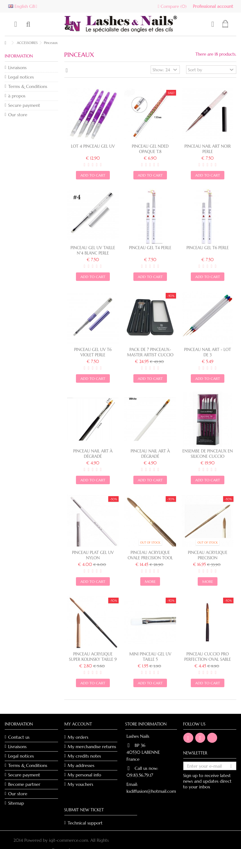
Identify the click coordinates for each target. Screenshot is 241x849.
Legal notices (21, 77)
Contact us (18, 737)
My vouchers (81, 784)
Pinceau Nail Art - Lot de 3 (207, 352)
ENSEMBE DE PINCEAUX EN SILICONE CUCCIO (207, 453)
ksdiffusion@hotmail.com (151, 791)
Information (19, 56)
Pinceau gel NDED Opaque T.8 (150, 149)
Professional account (213, 6)
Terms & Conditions (27, 86)
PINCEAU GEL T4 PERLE (150, 247)
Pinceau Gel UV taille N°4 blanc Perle (93, 250)
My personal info (84, 775)
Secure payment (24, 105)
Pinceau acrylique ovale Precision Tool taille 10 (150, 558)
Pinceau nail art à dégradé (92, 453)
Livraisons (17, 67)
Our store (17, 115)
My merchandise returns (92, 746)
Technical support (85, 823)
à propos (16, 96)
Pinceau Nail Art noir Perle (208, 149)
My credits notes (84, 756)
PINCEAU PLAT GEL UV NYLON (93, 555)
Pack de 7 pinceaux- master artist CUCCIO (150, 352)
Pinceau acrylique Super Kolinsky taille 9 (93, 656)
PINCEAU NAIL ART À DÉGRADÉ (150, 453)
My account (78, 724)
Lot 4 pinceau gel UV (93, 146)
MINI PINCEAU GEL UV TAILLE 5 (150, 656)
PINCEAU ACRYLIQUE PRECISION (207, 555)
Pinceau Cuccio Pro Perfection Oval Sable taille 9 (207, 659)
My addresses (81, 765)
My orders (78, 737)
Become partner (24, 784)
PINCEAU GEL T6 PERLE (207, 247)
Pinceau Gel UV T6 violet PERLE (92, 352)
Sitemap (16, 803)
